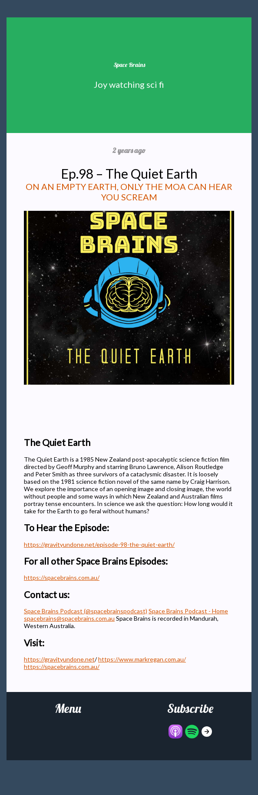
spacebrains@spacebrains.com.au (69, 618)
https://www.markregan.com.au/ (142, 659)
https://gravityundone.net (59, 659)
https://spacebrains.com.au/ (61, 577)
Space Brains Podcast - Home (188, 611)
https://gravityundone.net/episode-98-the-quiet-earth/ (99, 544)
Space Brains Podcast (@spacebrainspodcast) (85, 611)
